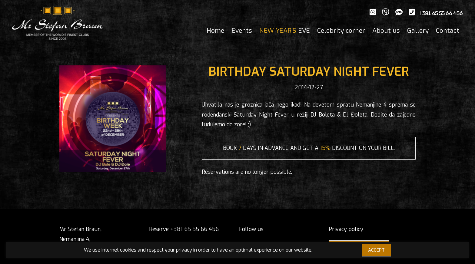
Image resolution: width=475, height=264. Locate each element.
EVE (284, 30)
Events (241, 30)
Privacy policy (346, 229)
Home (215, 30)
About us (386, 30)
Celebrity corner (341, 30)
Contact (447, 30)
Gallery (418, 30)
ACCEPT (376, 250)
